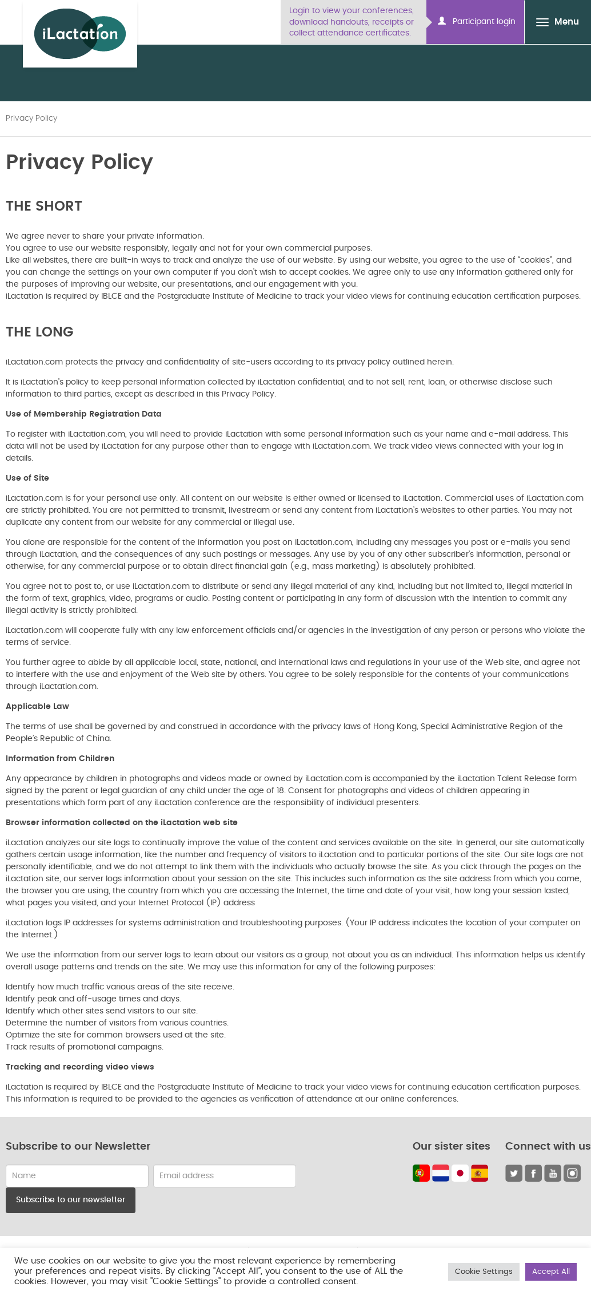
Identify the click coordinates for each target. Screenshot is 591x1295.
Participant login (477, 21)
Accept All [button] (551, 1272)
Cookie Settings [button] (484, 1272)
